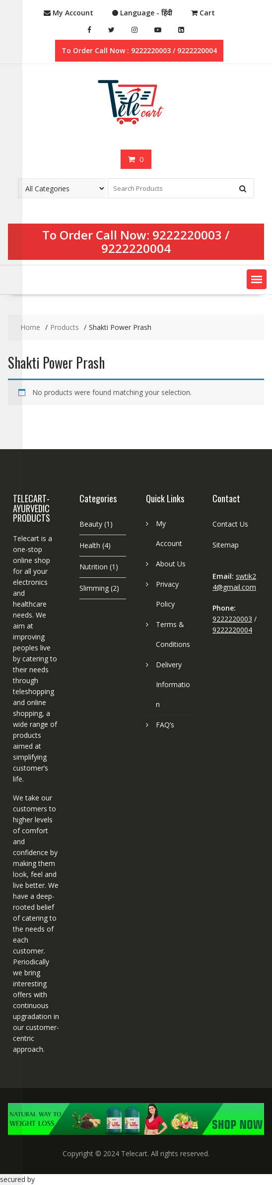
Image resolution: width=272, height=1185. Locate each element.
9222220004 (136, 248)
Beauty (90, 524)
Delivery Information (173, 684)
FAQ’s (165, 724)
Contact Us (230, 524)
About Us (171, 563)
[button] (257, 279)
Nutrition (93, 566)
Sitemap (225, 545)
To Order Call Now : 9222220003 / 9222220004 (139, 50)
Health (89, 545)
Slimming (94, 588)
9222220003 (187, 235)
